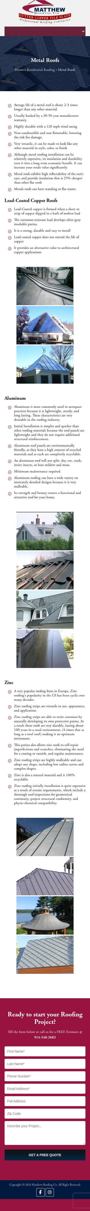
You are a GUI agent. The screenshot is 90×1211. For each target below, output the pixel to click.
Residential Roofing (41, 70)
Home (19, 70)
